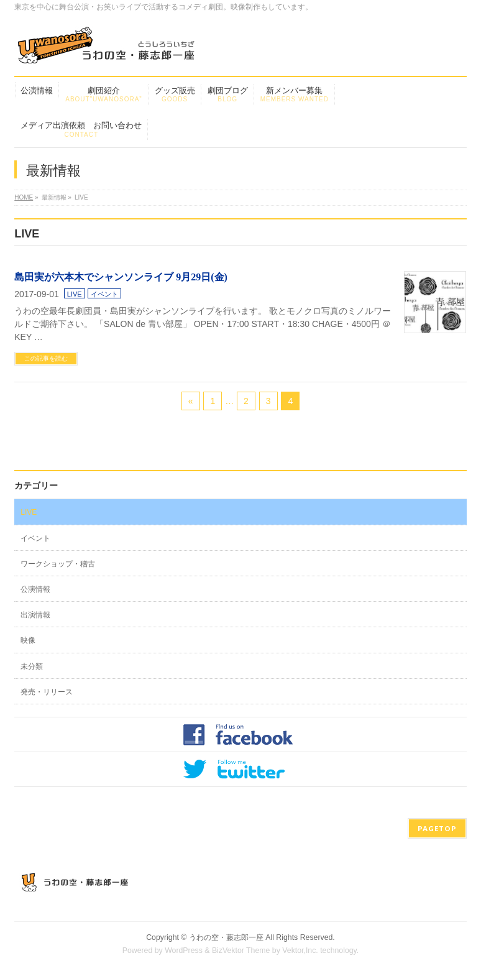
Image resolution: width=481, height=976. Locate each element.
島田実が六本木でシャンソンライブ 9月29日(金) (120, 277)
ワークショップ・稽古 (58, 563)
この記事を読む (46, 358)
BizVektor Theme (241, 950)
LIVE (74, 294)
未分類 (32, 666)
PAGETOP (437, 828)
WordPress (184, 950)
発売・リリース (47, 692)
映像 (28, 640)
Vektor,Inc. (300, 950)
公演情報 (35, 589)
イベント (104, 294)
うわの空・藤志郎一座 (226, 937)
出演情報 (35, 614)
